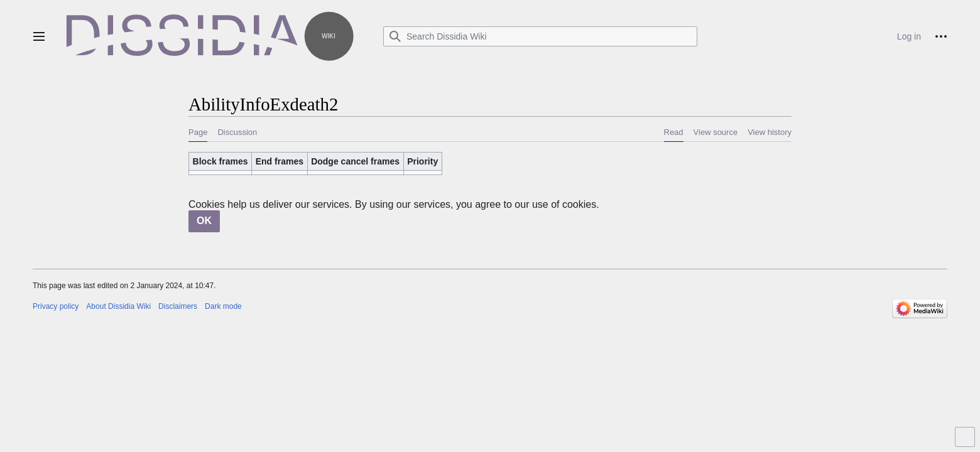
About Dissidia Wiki (118, 306)
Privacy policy (56, 306)
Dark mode (223, 306)
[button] (39, 36)
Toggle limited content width (967, 442)
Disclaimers (177, 306)
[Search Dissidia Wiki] (540, 36)
